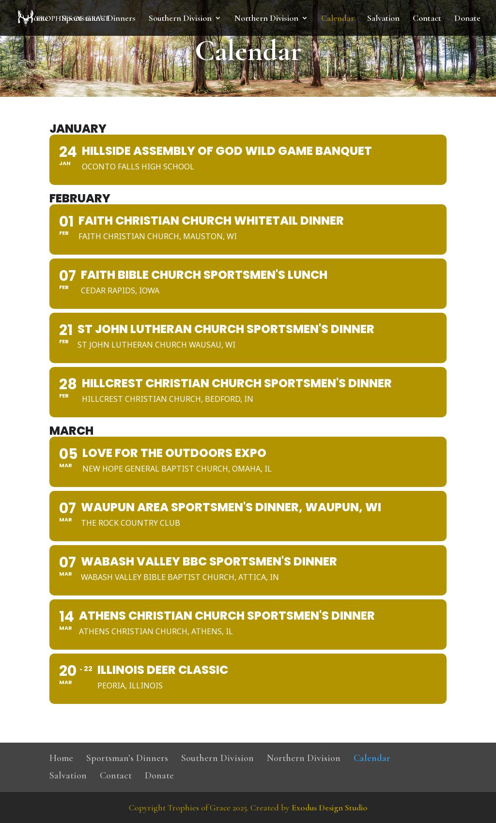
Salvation (383, 19)
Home (37, 19)
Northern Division (266, 19)
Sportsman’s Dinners (99, 19)
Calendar (337, 19)
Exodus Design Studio (330, 807)
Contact (427, 19)
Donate (467, 19)
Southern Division (180, 19)
